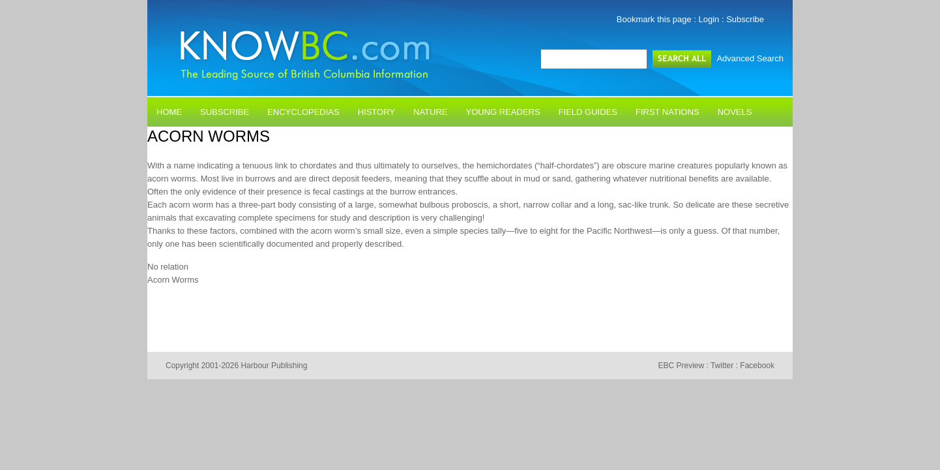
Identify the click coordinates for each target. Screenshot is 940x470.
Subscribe (745, 19)
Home (169, 112)
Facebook (757, 365)
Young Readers (503, 112)
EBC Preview (681, 365)
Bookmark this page (654, 19)
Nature (430, 112)
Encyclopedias (303, 112)
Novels (735, 112)
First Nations (667, 112)
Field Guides (588, 112)
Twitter (722, 365)
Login (709, 19)
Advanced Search (750, 58)
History (376, 112)
